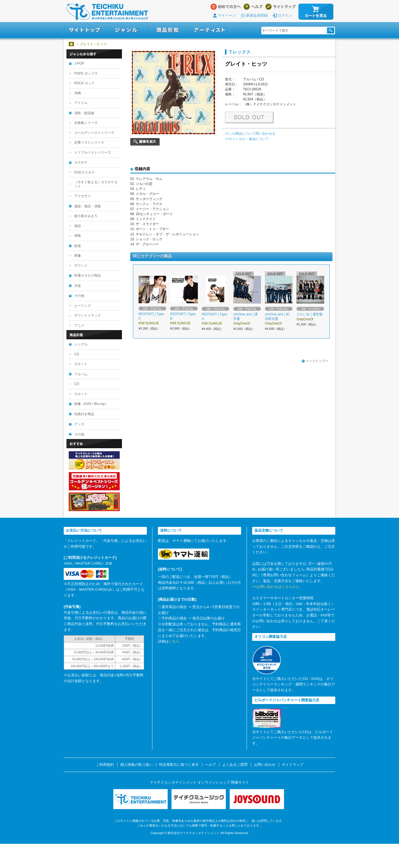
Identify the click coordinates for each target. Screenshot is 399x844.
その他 (79, 296)
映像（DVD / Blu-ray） (91, 404)
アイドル (81, 103)
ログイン (285, 15)
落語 (77, 226)
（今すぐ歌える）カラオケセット (95, 184)
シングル (81, 344)
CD (76, 354)
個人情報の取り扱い (136, 765)
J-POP (79, 63)
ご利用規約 (105, 765)
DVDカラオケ (84, 172)
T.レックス (239, 51)
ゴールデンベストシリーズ (94, 133)
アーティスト (209, 30)
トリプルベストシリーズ (92, 152)
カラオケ (81, 162)
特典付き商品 (84, 414)
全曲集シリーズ (86, 123)
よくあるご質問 (234, 765)
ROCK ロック (84, 83)
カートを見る (315, 12)
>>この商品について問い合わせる (250, 134)
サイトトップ (85, 30)
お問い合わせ (264, 765)
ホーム (72, 44)
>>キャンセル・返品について (247, 139)
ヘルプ (253, 7)
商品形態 (168, 30)
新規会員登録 (257, 15)
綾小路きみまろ (86, 216)
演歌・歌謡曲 (84, 113)
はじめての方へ (226, 7)
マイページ (227, 15)
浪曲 (77, 236)
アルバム (81, 374)
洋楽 (77, 286)
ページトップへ (315, 361)
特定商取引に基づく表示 (179, 765)
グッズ (79, 424)
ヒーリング (82, 306)
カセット (81, 364)
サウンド (81, 265)
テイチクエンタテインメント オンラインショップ (107, 11)
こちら (174, 641)
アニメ (79, 325)
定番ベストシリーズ (89, 142)
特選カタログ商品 (87, 275)
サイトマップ (280, 7)
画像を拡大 (145, 142)
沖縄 (77, 93)
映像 (77, 255)
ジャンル (126, 30)
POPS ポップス (86, 73)
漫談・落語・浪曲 (87, 206)
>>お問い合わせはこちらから (276, 587)
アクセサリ (82, 196)
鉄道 (77, 246)
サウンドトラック (87, 315)
